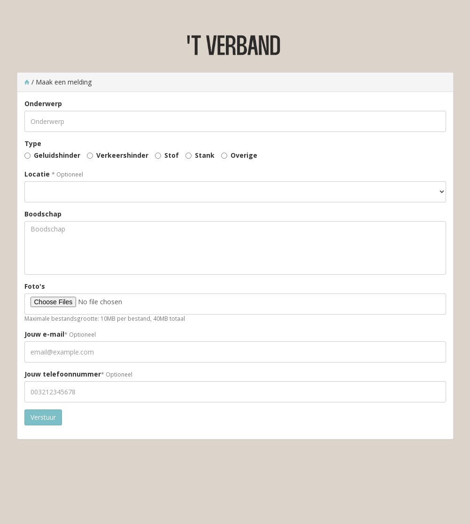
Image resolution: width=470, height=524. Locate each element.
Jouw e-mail (44, 334)
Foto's (34, 286)
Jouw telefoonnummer (62, 374)
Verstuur (43, 417)
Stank (205, 155)
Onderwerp (43, 103)
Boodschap (43, 213)
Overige (244, 155)
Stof (171, 155)
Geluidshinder (57, 155)
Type (32, 143)
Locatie (37, 174)
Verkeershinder (122, 155)
